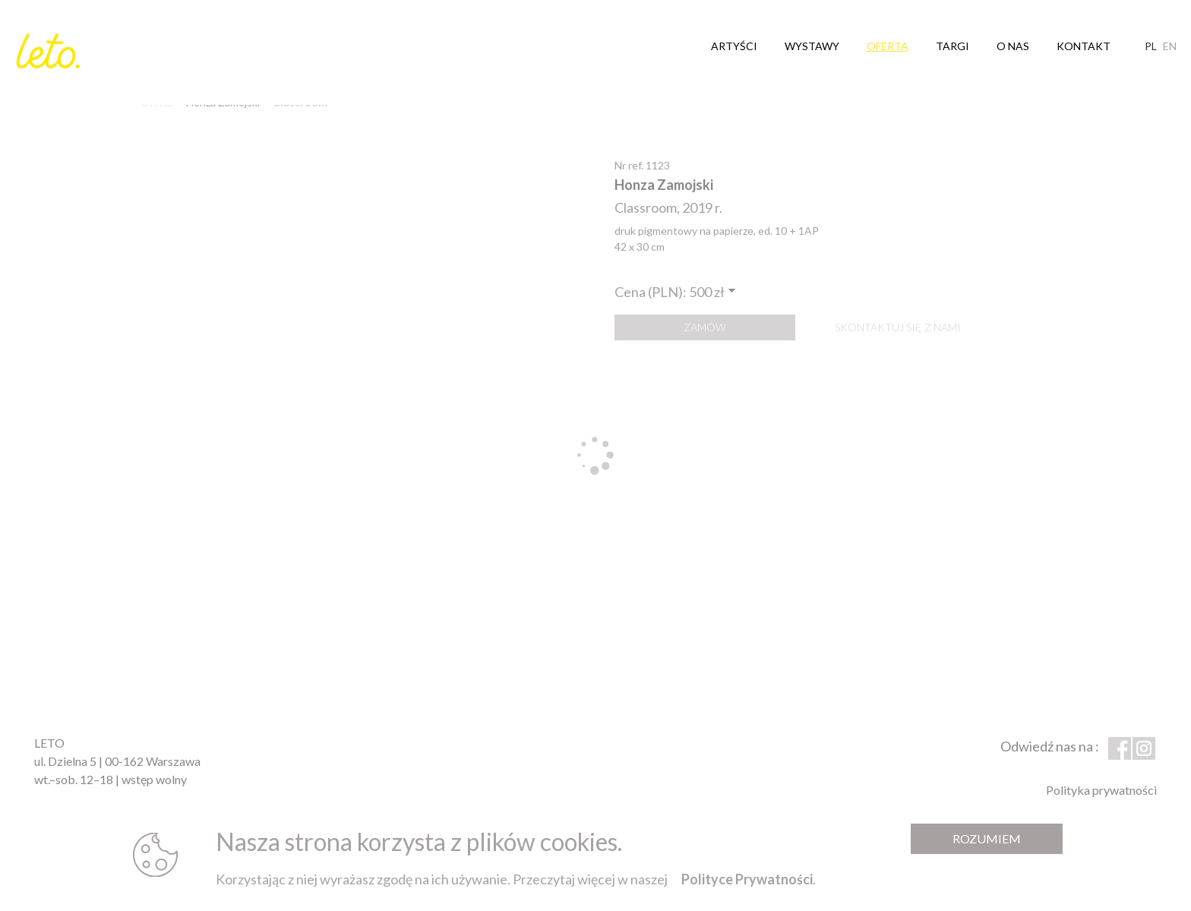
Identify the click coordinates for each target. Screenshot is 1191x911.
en (1170, 41)
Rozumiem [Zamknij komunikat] (986, 838)
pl (1151, 41)
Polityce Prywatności (747, 879)
